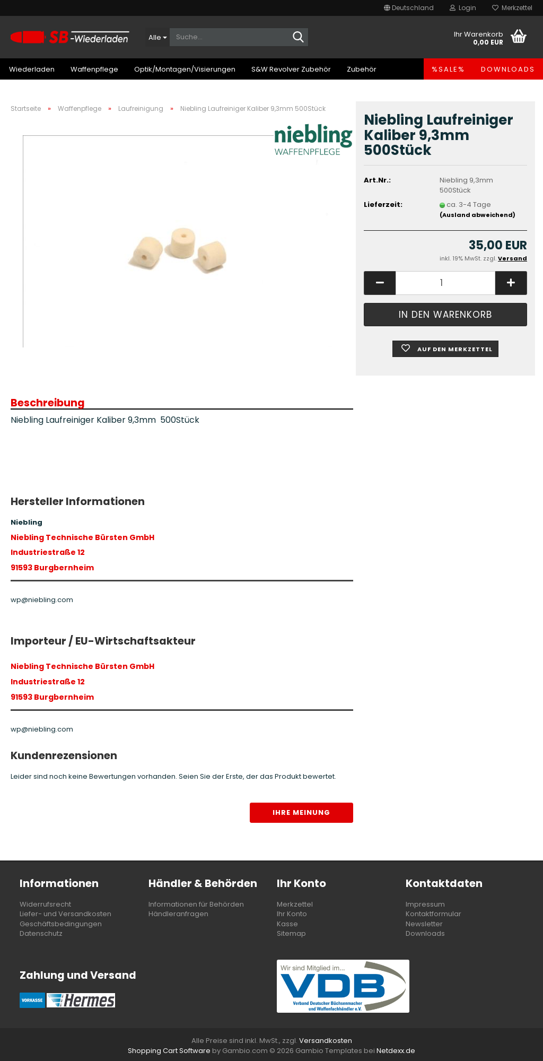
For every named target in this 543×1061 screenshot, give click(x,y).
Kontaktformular (433, 914)
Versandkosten (325, 1041)
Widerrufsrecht (45, 904)
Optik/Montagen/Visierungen (184, 69)
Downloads (508, 69)
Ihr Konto (292, 914)
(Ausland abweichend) (477, 215)
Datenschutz (41, 933)
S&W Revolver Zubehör (291, 69)
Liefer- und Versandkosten (65, 914)
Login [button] (463, 7)
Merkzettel (512, 7)
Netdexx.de (395, 1051)
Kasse (287, 924)
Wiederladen (32, 69)
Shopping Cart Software (169, 1051)
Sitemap (291, 933)
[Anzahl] (445, 283)
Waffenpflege (94, 69)
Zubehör (361, 69)
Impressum (425, 904)
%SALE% (448, 69)
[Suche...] (157, 37)
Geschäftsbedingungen (61, 924)
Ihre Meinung (301, 812)
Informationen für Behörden (196, 904)
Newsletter (424, 924)
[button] (409, 8)
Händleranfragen (178, 914)
